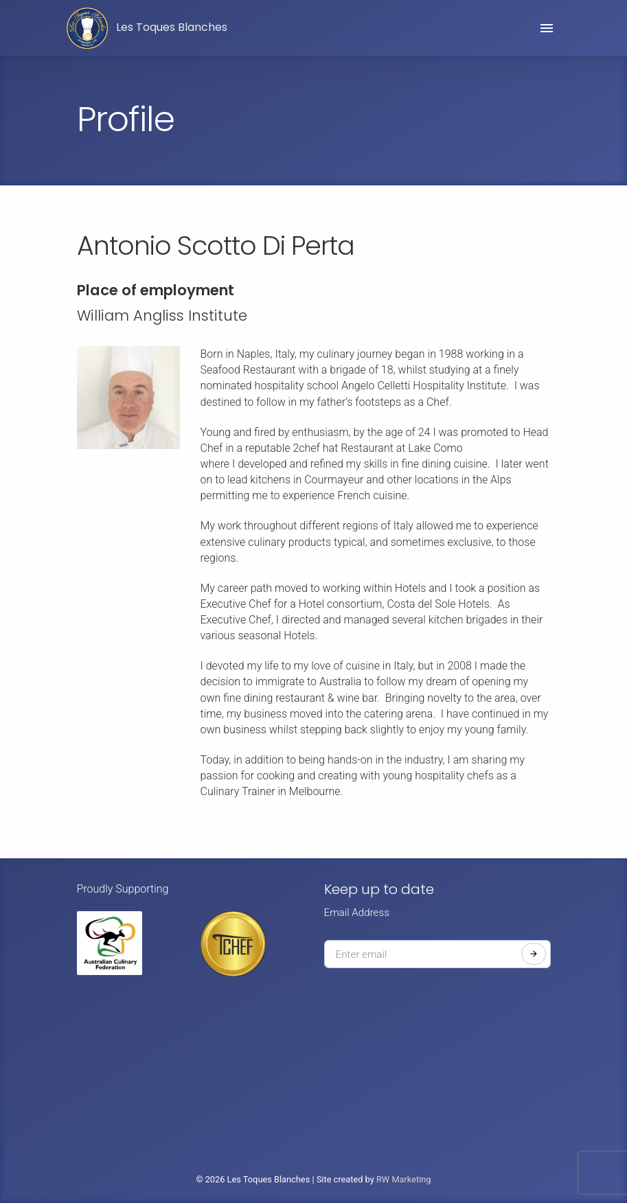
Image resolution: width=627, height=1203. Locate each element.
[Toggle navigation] (546, 28)
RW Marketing (403, 1179)
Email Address (356, 912)
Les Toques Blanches (147, 28)
